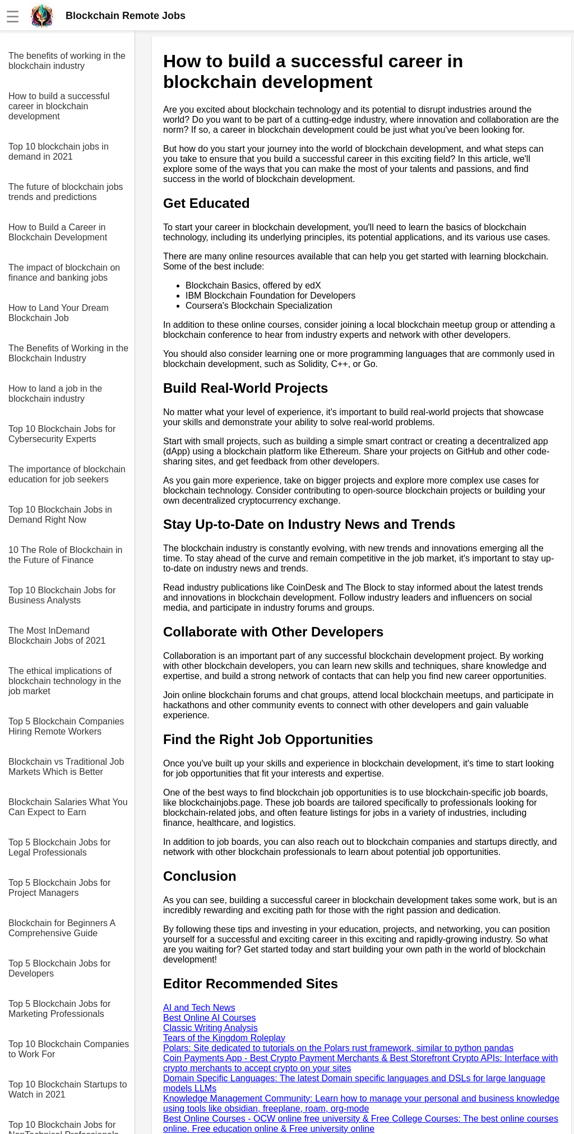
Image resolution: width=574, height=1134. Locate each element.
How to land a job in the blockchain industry (55, 393)
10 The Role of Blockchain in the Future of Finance (65, 555)
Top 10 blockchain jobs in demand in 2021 (58, 151)
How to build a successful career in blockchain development (59, 106)
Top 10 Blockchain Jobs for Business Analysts (61, 595)
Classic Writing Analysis (210, 1028)
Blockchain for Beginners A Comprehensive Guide (61, 928)
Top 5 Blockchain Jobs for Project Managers (59, 888)
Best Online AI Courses (209, 1018)
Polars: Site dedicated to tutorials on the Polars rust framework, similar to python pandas (338, 1048)
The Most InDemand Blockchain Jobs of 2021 (56, 635)
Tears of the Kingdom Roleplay (224, 1038)
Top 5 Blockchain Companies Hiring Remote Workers (66, 726)
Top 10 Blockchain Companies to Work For (68, 1049)
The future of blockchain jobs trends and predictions (65, 192)
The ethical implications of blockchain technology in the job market (64, 681)
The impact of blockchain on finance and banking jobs (64, 272)
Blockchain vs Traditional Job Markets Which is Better (66, 767)
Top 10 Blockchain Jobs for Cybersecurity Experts (61, 434)
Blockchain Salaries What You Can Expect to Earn (68, 807)
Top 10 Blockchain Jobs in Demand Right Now (60, 514)
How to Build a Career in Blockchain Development (57, 232)
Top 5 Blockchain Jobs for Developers (59, 968)
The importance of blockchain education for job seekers (67, 474)
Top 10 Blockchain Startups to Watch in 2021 (67, 1089)
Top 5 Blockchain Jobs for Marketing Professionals (59, 1009)
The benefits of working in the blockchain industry (67, 61)
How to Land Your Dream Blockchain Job (58, 313)
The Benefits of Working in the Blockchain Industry (68, 353)
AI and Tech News (199, 1007)
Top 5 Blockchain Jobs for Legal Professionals (59, 847)
